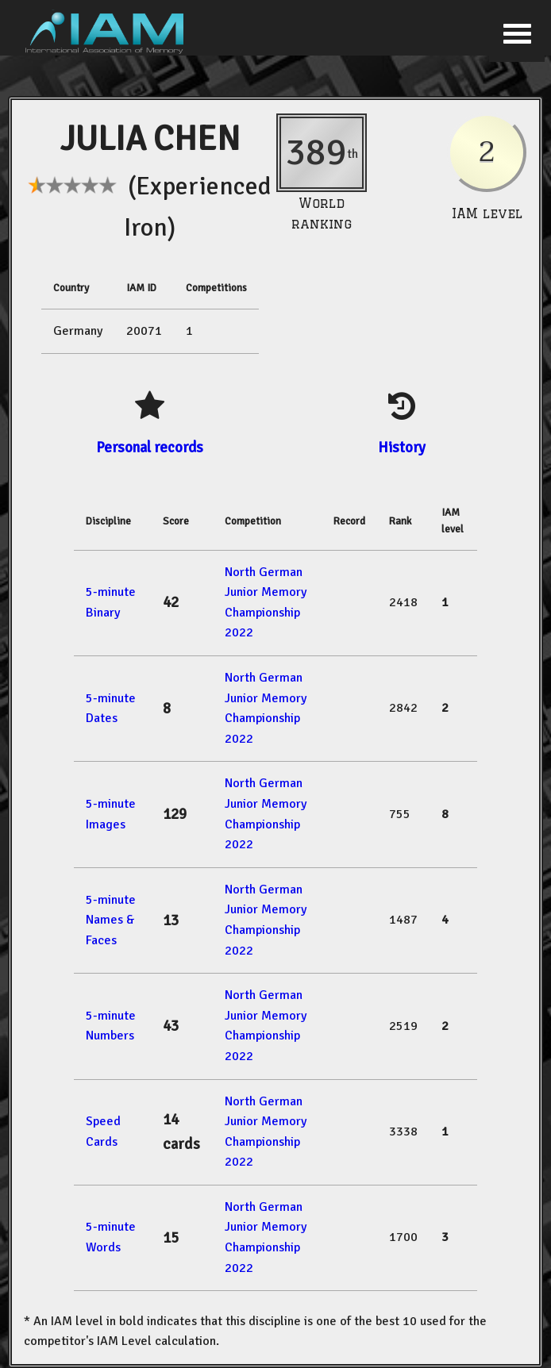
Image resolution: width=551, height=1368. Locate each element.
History (402, 447)
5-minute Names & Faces (111, 920)
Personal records (149, 447)
